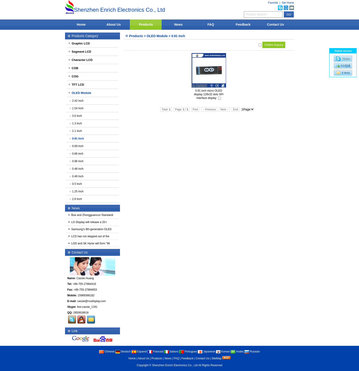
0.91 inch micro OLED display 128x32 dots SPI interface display (208, 94)
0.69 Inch (76, 146)
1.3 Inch (76, 123)
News (178, 24)
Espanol (139, 351)
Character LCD (80, 60)
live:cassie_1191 (87, 306)
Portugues (188, 351)
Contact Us (275, 24)
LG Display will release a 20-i (89, 222)
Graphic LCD (79, 43)
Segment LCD (79, 51)
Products (146, 24)
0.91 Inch (178, 36)
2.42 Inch (76, 100)
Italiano (171, 351)
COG (73, 76)
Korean (223, 351)
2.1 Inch (76, 131)
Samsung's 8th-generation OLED (91, 229)
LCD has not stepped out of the (90, 236)
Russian (252, 351)
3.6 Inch (76, 115)
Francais (155, 351)
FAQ (210, 24)
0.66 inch (76, 153)
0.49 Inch (76, 176)
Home (81, 24)
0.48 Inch (76, 168)
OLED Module (157, 36)
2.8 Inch (76, 199)
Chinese (106, 351)
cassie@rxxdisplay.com (91, 301)
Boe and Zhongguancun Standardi (92, 215)
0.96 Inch (76, 161)
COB (73, 68)
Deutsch (123, 351)
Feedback (243, 24)
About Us (113, 24)
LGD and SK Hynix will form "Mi (90, 243)
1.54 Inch (76, 108)
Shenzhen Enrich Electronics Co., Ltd (175, 365)
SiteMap (217, 358)
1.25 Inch (76, 191)
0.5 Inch (76, 184)
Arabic (237, 351)
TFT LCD (76, 84)
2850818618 (81, 312)
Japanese (206, 351)
